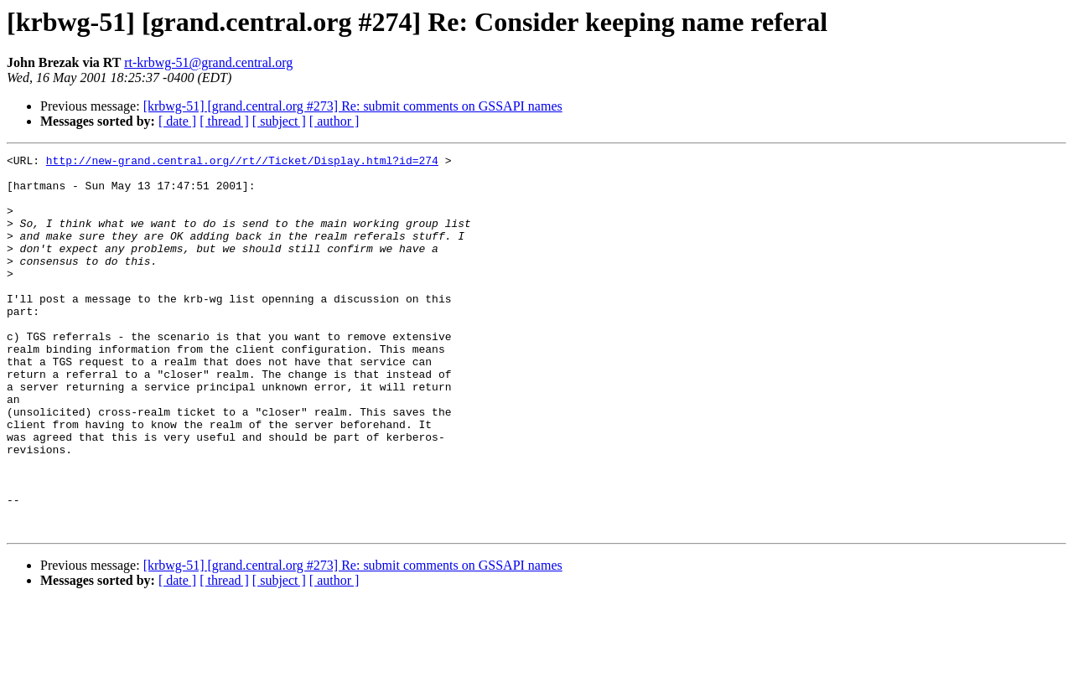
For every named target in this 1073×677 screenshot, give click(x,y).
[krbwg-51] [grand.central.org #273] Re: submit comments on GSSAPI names (352, 106)
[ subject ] (279, 121)
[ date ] (177, 121)
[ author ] (334, 121)
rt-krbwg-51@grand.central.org (208, 62)
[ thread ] (224, 121)
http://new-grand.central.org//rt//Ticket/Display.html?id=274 (242, 162)
